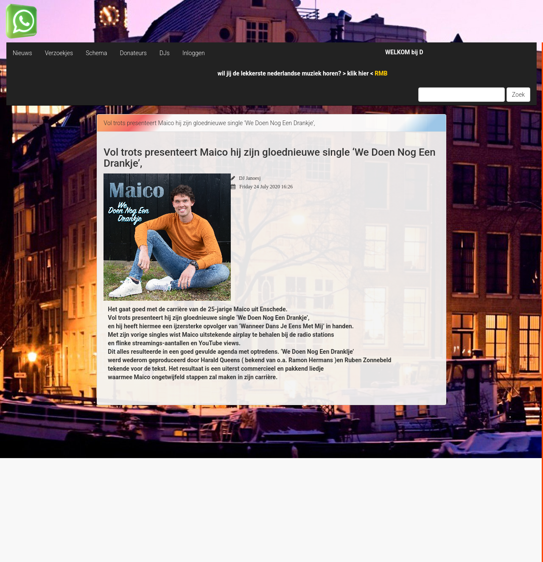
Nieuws (22, 53)
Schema (96, 53)
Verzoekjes (59, 53)
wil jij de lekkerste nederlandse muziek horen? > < (303, 73)
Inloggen (193, 53)
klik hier (358, 73)
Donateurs (133, 53)
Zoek (518, 94)
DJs (165, 53)
